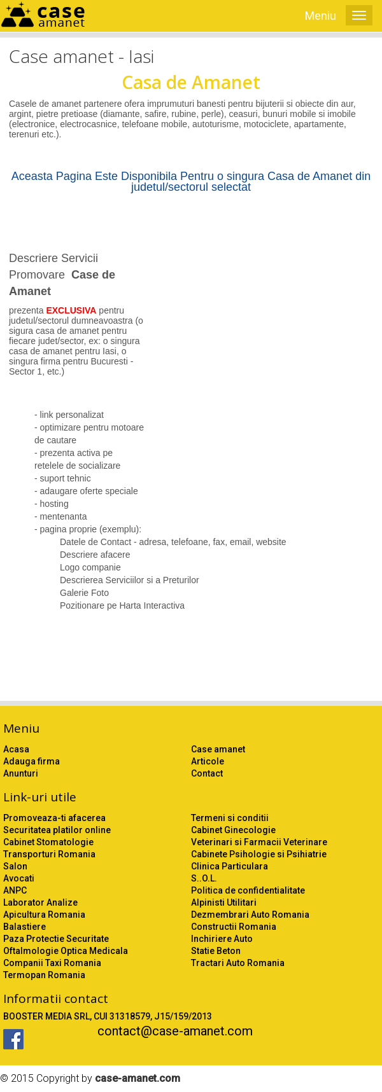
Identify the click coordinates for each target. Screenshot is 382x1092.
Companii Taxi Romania (52, 962)
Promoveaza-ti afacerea (54, 817)
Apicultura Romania (44, 914)
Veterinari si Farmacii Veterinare (259, 842)
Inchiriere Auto (222, 938)
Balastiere (24, 926)
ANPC (15, 890)
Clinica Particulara (229, 866)
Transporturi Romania (49, 854)
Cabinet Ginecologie (233, 830)
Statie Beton (216, 950)
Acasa (16, 749)
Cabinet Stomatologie (48, 842)
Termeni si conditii (230, 817)
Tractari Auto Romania (238, 962)
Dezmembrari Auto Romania (250, 914)
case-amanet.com (137, 1078)
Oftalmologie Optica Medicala (65, 950)
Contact (207, 773)
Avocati (18, 878)
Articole (207, 761)
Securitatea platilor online (57, 830)
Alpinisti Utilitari (224, 902)
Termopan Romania (44, 975)
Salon (15, 866)
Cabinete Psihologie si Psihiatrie (259, 854)
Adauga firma (31, 761)
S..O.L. (204, 878)
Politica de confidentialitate (248, 890)
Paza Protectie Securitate (56, 938)
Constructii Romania (233, 926)
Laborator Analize (40, 902)
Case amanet (218, 749)
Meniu (320, 15)
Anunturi (20, 773)
